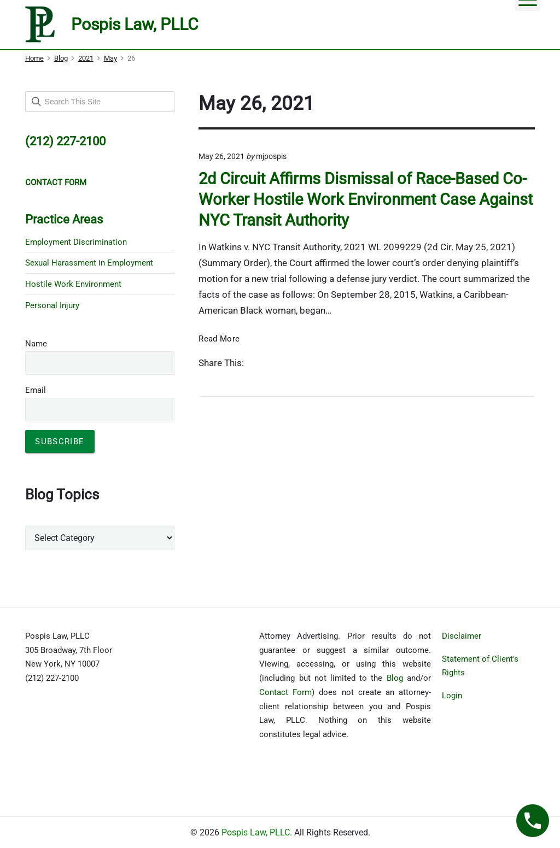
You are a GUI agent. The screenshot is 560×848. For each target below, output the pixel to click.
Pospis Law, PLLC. (257, 832)
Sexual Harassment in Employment (89, 263)
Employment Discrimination (76, 242)
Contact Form (285, 692)
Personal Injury (52, 305)
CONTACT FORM (55, 182)
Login (452, 695)
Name (36, 344)
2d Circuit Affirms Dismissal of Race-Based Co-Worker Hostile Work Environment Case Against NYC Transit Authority (366, 199)
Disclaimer (461, 636)
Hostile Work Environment (73, 284)
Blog (395, 678)
